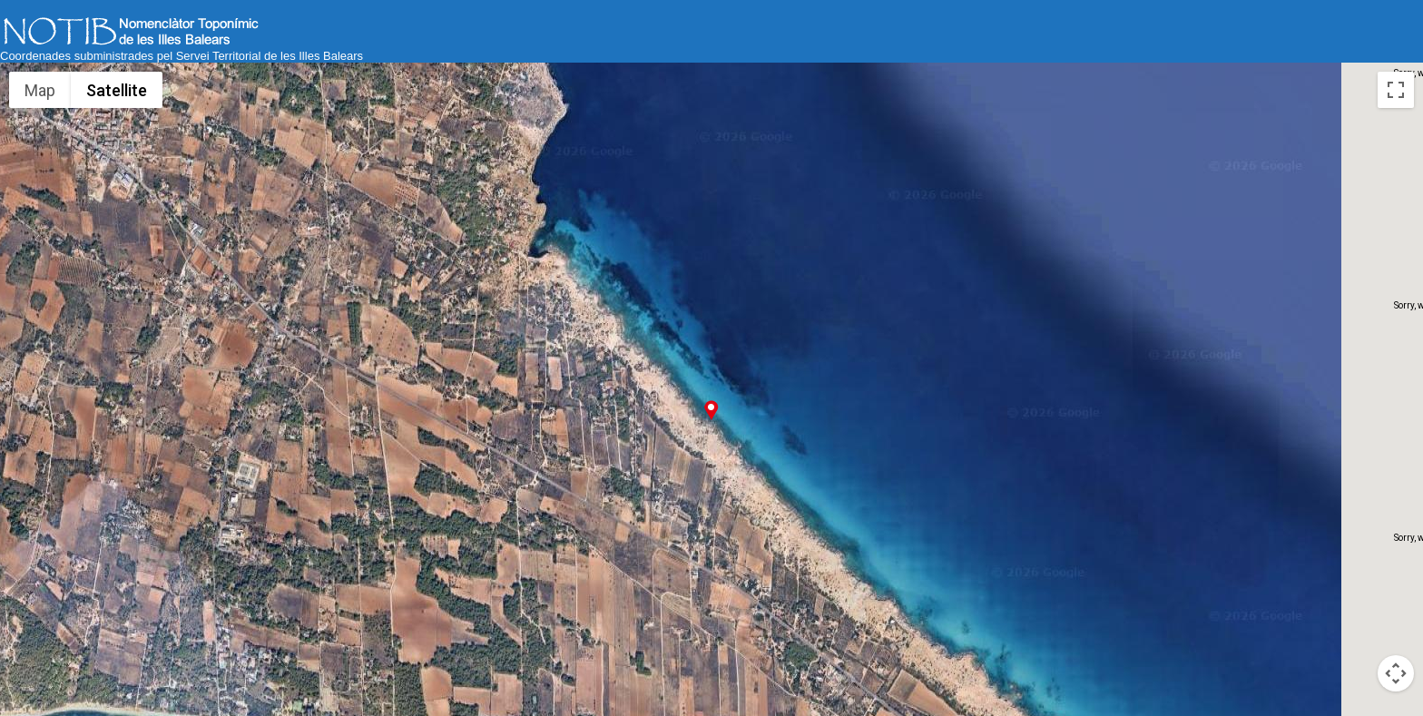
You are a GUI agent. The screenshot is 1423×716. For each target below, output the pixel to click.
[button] (711, 409)
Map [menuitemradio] (40, 90)
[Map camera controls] (1396, 673)
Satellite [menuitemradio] (116, 90)
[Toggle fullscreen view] (1396, 90)
